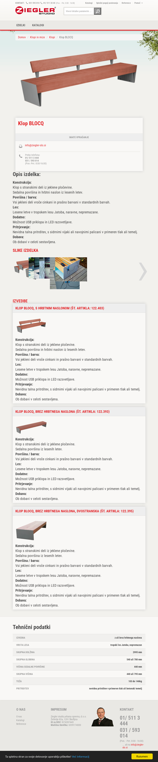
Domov (22, 37)
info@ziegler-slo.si (35, 145)
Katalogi (89, 3)
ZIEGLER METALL (35, 10)
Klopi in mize (37, 37)
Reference (126, 3)
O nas (19, 716)
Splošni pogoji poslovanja (107, 3)
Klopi (52, 37)
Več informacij (80, 757)
